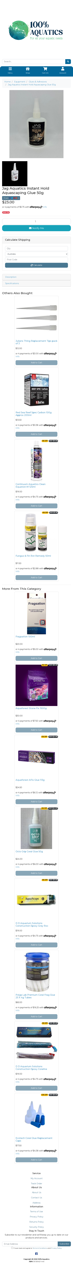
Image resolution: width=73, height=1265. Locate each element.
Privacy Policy (36, 1216)
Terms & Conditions (40, 1248)
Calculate (36, 265)
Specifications (12, 283)
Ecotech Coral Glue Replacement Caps (34, 1139)
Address (36, 1203)
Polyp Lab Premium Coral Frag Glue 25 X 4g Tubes (35, 996)
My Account (37, 1178)
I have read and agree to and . (36, 1248)
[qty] (36, 248)
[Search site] (68, 61)
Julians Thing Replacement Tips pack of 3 (36, 342)
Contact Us (36, 1197)
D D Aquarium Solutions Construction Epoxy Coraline (31, 1067)
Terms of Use (36, 1211)
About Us (36, 1192)
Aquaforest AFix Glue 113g (30, 780)
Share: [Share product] (10, 198)
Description (10, 277)
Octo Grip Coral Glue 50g (29, 851)
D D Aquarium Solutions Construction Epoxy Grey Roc (32, 924)
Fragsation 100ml (25, 636)
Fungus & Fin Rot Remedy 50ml (33, 556)
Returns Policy (36, 1222)
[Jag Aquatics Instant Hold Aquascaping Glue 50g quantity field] (36, 221)
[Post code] (36, 259)
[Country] (36, 254)
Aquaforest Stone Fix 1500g (31, 708)
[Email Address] (30, 1243)
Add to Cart (36, 362)
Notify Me (36, 228)
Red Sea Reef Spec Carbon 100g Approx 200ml (34, 413)
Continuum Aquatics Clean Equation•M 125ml (30, 485)
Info (45, 207)
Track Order (36, 1183)
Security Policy (36, 1227)
